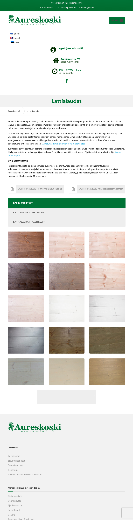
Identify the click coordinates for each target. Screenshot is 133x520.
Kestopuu (13, 470)
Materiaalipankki (66, 7)
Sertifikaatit (14, 510)
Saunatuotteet (15, 465)
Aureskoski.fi (14, 111)
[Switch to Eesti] (15, 42)
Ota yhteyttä (14, 500)
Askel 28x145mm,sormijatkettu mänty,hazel (63, 143)
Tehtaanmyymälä (86, 7)
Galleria (11, 514)
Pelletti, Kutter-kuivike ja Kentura (25, 474)
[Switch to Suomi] (15, 33)
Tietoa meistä (46, 7)
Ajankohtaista (15, 505)
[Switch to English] (15, 38)
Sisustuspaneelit (16, 460)
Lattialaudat (14, 456)
